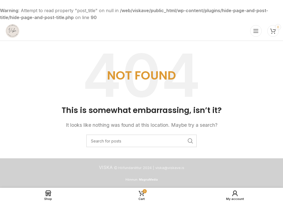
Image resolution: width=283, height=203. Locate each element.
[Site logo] (12, 30)
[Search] (141, 141)
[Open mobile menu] (255, 30)
